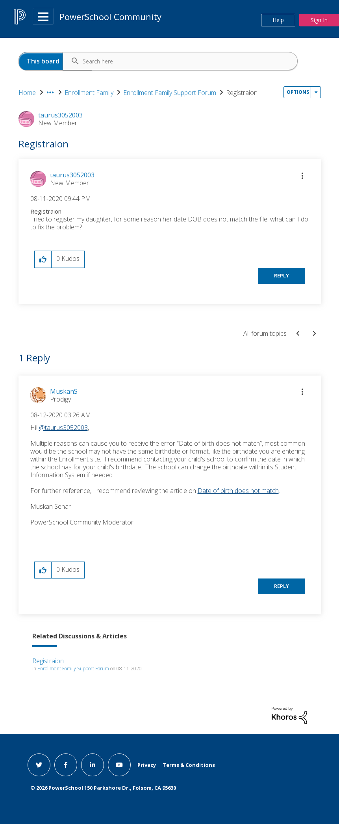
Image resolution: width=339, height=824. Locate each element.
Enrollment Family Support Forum (169, 92)
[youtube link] (119, 764)
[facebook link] (65, 764)
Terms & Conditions (189, 764)
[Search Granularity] (55, 61)
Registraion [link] (241, 92)
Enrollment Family (89, 92)
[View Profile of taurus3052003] (72, 175)
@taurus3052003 (63, 427)
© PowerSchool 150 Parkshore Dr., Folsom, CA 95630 (103, 787)
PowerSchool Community (110, 16)
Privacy (146, 764)
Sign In (319, 20)
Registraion (48, 661)
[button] (302, 175)
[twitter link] (39, 764)
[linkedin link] (92, 764)
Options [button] (298, 92)
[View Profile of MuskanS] (64, 391)
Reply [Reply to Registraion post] (281, 275)
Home (27, 92)
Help (278, 20)
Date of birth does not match (238, 490)
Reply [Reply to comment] (281, 586)
